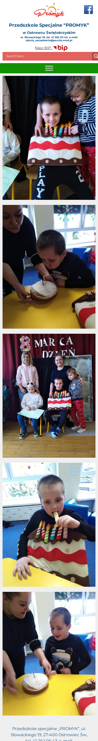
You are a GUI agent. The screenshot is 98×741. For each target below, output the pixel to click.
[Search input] (48, 56)
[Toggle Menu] (49, 68)
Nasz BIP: (51, 48)
